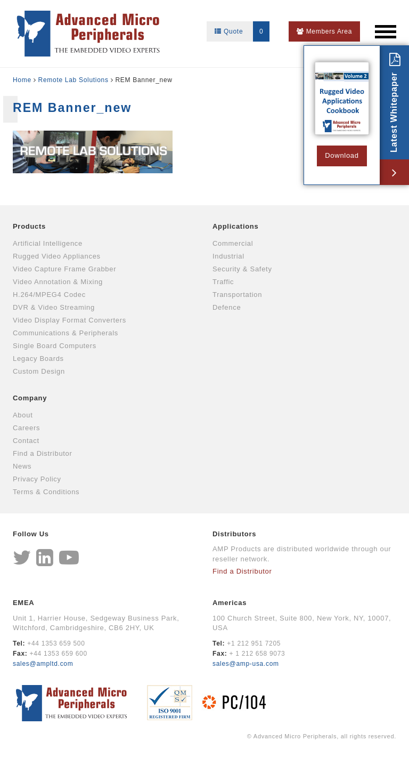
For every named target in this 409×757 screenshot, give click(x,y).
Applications (235, 226)
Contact (26, 441)
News (22, 466)
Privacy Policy (37, 479)
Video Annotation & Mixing (58, 282)
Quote (242, 31)
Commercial (232, 243)
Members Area (324, 31)
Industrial (228, 256)
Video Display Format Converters (69, 320)
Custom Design (39, 371)
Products (29, 226)
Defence (226, 307)
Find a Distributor (42, 453)
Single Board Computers (54, 346)
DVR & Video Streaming (54, 307)
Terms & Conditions (46, 492)
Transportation (237, 295)
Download (341, 155)
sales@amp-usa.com (245, 663)
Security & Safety (242, 269)
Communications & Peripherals (65, 333)
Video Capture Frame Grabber (64, 269)
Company (30, 398)
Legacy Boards (38, 359)
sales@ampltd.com (43, 663)
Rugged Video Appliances (57, 256)
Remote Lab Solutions (73, 80)
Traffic (223, 282)
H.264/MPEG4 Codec (49, 295)
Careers (26, 428)
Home (22, 80)
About (22, 415)
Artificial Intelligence (48, 243)
